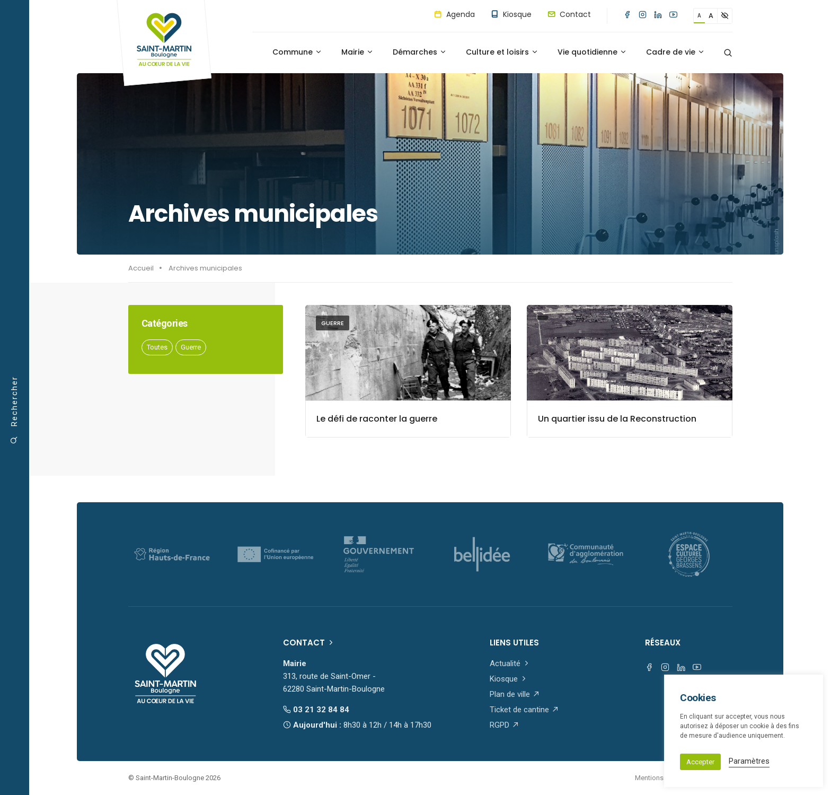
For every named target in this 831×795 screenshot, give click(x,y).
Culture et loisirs (502, 52)
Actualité (510, 663)
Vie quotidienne (592, 52)
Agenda (454, 14)
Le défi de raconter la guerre (376, 419)
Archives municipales (205, 268)
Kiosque (511, 14)
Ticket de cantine (524, 709)
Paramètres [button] (749, 761)
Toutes (157, 347)
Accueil (141, 268)
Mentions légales (661, 778)
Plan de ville (515, 694)
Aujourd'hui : (357, 725)
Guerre (191, 347)
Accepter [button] (700, 762)
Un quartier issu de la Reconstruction (617, 419)
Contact (569, 14)
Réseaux (662, 642)
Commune (297, 52)
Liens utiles (514, 642)
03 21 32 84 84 (316, 709)
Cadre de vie (675, 52)
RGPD (504, 725)
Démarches (420, 52)
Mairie (357, 52)
